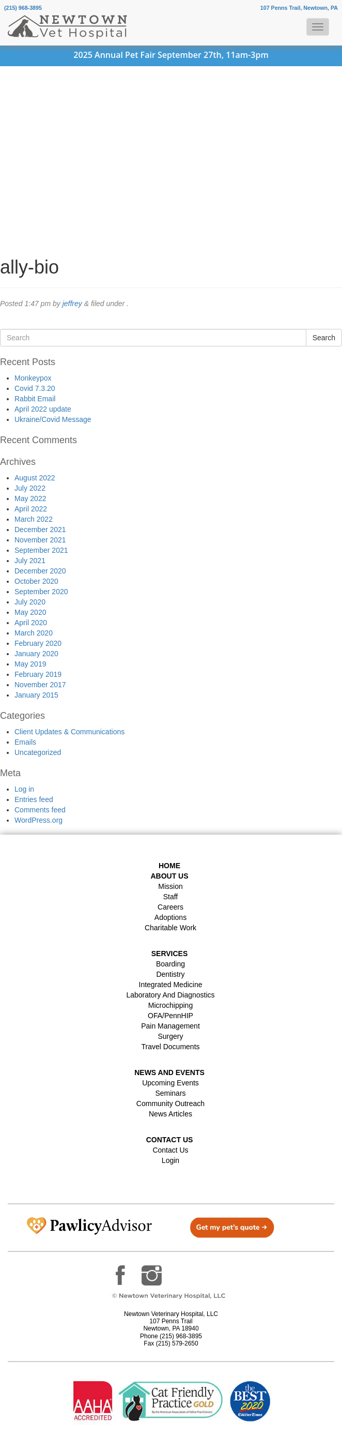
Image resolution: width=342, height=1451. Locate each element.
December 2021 (40, 529)
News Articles (170, 1114)
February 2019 (37, 674)
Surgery (170, 1036)
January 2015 (36, 695)
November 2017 (40, 685)
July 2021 (29, 560)
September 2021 (41, 550)
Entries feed (33, 799)
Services (169, 953)
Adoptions (170, 917)
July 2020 (29, 602)
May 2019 (30, 664)
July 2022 (29, 488)
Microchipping (170, 1005)
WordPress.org (38, 820)
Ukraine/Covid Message (52, 419)
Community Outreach (170, 1103)
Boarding (170, 964)
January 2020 (36, 653)
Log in (24, 789)
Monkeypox (33, 378)
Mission (170, 886)
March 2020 (33, 633)
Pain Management (170, 1026)
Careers (170, 907)
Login (170, 1160)
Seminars (170, 1093)
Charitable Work (170, 928)
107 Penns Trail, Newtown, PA (299, 8)
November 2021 (40, 540)
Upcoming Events (170, 1083)
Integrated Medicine (171, 984)
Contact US (169, 1140)
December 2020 (40, 571)
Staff (170, 897)
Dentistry (170, 974)
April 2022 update (42, 409)
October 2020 (36, 581)
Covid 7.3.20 (34, 388)
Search (324, 338)
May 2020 (30, 612)
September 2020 (41, 591)
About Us (169, 876)
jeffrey (72, 303)
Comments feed (40, 810)
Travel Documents (170, 1046)
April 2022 (30, 509)
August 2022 (34, 478)
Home (169, 865)
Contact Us (170, 1150)
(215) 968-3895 (23, 8)
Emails (25, 742)
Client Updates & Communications (69, 732)
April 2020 (30, 622)
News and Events (169, 1072)
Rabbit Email (34, 399)
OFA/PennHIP (170, 1015)
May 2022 (30, 498)
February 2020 (37, 643)
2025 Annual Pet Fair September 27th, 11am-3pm (170, 55)
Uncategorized (37, 752)
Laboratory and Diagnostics (170, 995)
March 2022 (33, 519)
